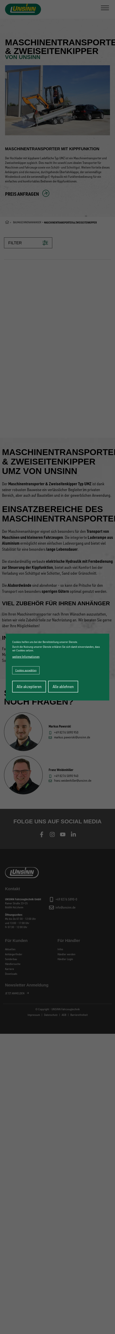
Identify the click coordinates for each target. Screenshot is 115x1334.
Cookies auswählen (26, 670)
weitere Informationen (26, 657)
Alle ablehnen (63, 686)
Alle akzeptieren (29, 686)
